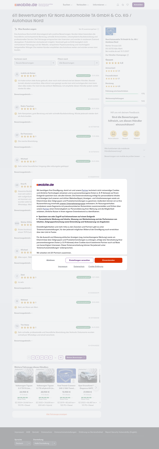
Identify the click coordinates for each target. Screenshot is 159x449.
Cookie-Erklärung (95, 266)
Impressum (62, 266)
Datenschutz (79, 266)
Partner (85, 190)
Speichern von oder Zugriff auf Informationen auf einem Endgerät (67, 216)
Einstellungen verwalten (79, 260)
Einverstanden (108, 260)
